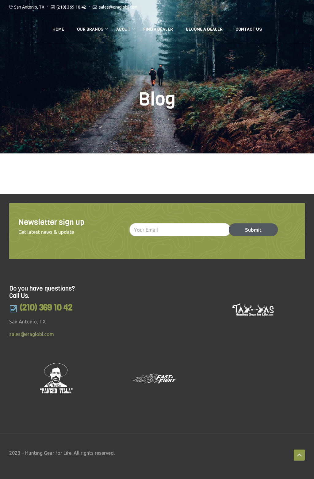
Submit (252, 230)
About (123, 29)
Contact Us (249, 29)
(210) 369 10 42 (71, 7)
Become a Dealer (204, 29)
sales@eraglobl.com (118, 7)
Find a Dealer (158, 29)
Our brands (90, 29)
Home (58, 29)
